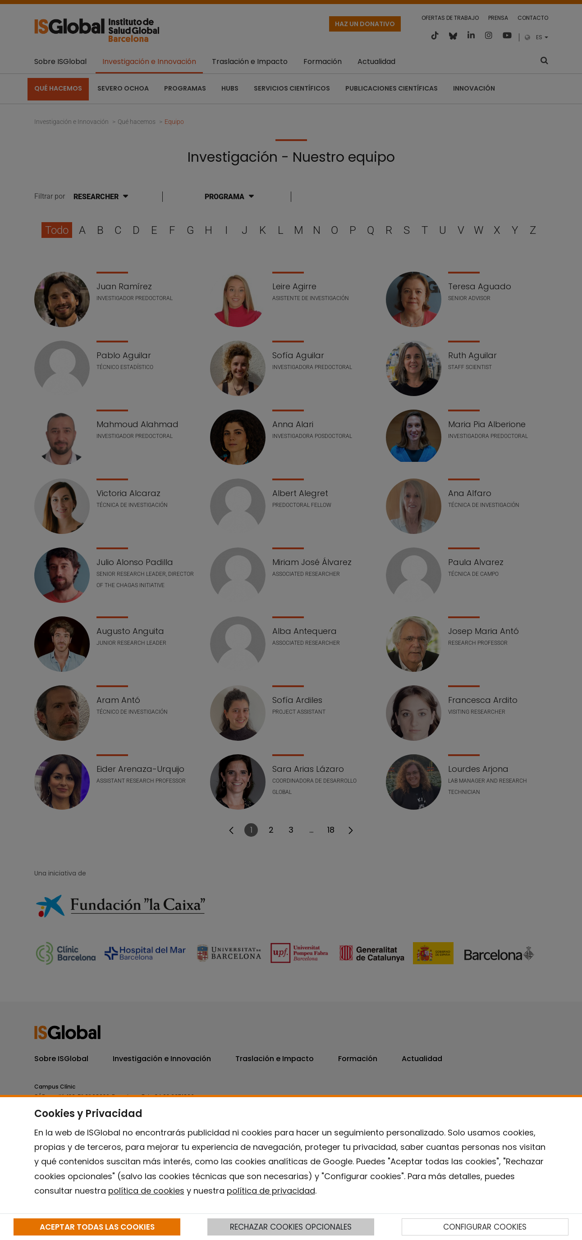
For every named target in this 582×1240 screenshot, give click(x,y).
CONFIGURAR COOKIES (485, 1227)
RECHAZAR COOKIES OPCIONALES (291, 1227)
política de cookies (146, 1190)
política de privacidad (271, 1190)
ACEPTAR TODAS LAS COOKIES (97, 1227)
